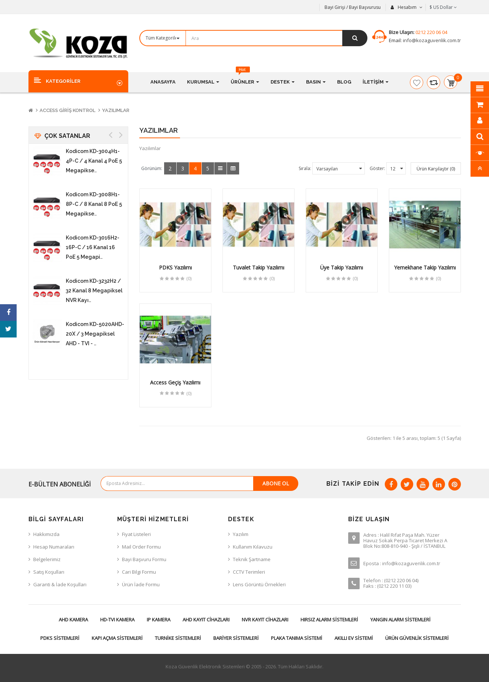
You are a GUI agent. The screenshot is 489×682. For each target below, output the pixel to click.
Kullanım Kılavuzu (252, 546)
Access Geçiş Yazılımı (175, 382)
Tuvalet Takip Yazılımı (258, 267)
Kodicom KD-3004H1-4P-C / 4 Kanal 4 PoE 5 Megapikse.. (94, 160)
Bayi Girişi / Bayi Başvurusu (353, 7)
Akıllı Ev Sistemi (354, 638)
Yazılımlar (115, 110)
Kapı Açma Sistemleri (117, 638)
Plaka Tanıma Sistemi (296, 638)
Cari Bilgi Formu (139, 572)
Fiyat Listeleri (136, 534)
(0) (188, 278)
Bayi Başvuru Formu (144, 559)
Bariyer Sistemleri (236, 638)
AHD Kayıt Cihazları (206, 619)
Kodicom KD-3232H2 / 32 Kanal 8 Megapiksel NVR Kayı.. (94, 290)
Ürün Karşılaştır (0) (436, 169)
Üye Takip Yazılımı (341, 267)
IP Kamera (158, 619)
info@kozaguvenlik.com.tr (431, 40)
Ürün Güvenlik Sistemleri (417, 638)
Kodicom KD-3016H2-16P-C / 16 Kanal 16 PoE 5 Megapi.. (92, 247)
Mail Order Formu (141, 546)
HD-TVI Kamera (117, 619)
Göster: (377, 168)
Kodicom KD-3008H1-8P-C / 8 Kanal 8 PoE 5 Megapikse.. (94, 204)
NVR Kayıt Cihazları (265, 619)
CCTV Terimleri (249, 572)
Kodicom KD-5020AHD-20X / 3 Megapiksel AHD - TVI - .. (95, 333)
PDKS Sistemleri (59, 638)
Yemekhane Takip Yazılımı (425, 267)
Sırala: (305, 168)
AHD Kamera (73, 619)
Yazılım (240, 534)
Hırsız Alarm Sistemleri (329, 619)
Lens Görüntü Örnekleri (259, 584)
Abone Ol (275, 483)
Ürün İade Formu (141, 584)
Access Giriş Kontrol (67, 110)
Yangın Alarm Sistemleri (400, 619)
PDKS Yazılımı (175, 267)
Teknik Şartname (252, 559)
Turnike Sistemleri (178, 638)
